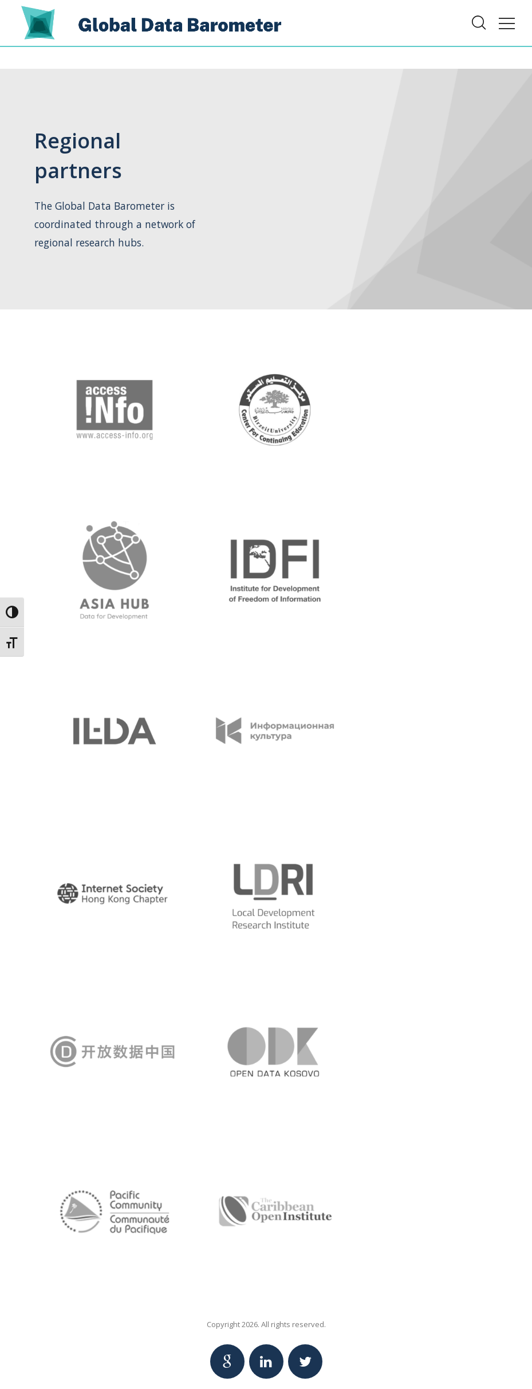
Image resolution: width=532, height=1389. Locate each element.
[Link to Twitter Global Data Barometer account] (305, 1361)
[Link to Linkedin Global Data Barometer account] (266, 1361)
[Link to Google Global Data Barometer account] (227, 1361)
